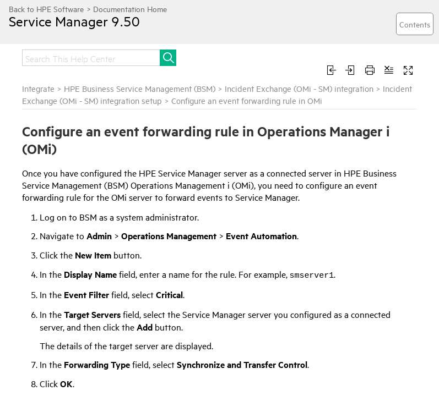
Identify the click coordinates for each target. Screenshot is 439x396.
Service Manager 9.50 (74, 21)
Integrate (38, 88)
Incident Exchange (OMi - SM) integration (299, 88)
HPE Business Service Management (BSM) (139, 88)
